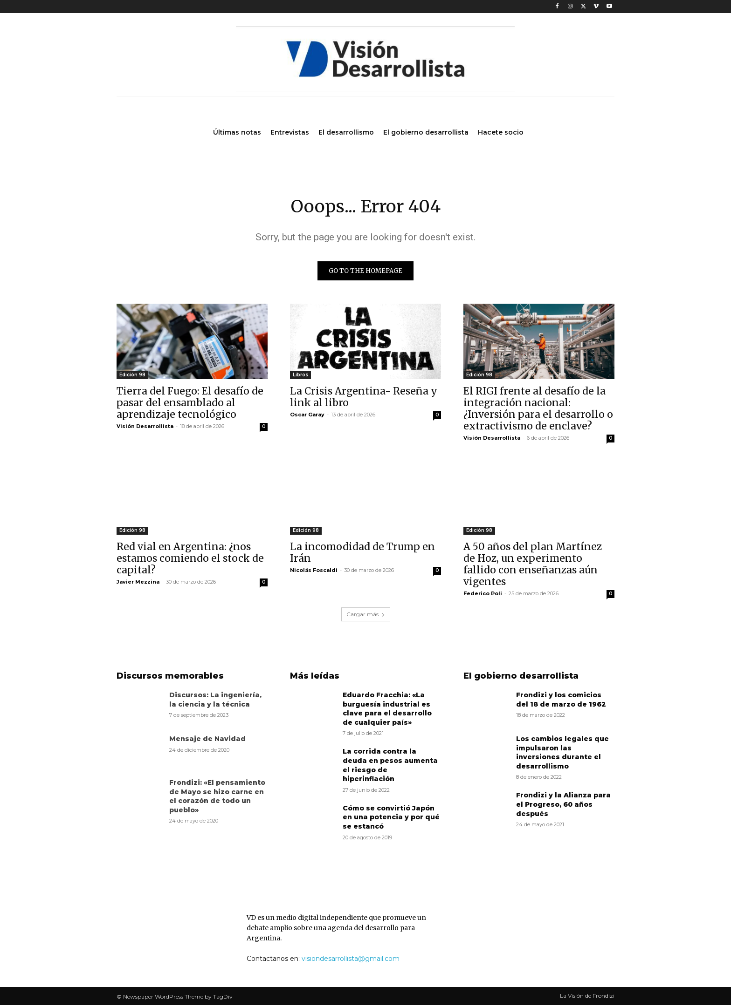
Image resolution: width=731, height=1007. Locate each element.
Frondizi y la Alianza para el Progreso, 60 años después (563, 806)
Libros (300, 377)
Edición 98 (132, 377)
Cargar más (365, 615)
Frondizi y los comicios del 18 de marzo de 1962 (561, 701)
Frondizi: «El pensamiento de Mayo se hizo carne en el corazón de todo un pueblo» (217, 798)
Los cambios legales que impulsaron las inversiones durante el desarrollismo (562, 754)
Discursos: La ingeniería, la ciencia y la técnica (215, 701)
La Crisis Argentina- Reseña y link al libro (363, 399)
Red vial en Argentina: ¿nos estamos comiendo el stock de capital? (190, 560)
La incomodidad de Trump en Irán (362, 554)
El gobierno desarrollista (521, 678)
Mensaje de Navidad (207, 740)
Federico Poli (482, 595)
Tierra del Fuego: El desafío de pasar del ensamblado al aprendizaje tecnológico (190, 404)
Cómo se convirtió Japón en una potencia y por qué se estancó (391, 819)
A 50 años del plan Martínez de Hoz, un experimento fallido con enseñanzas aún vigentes (532, 566)
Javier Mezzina (138, 583)
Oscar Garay (307, 416)
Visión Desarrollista (145, 428)
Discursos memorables (170, 678)
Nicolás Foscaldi (314, 572)
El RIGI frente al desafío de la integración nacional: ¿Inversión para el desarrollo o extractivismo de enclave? (538, 410)
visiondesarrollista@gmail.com (351, 960)
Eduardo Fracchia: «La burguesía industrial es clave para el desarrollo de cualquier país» (387, 710)
